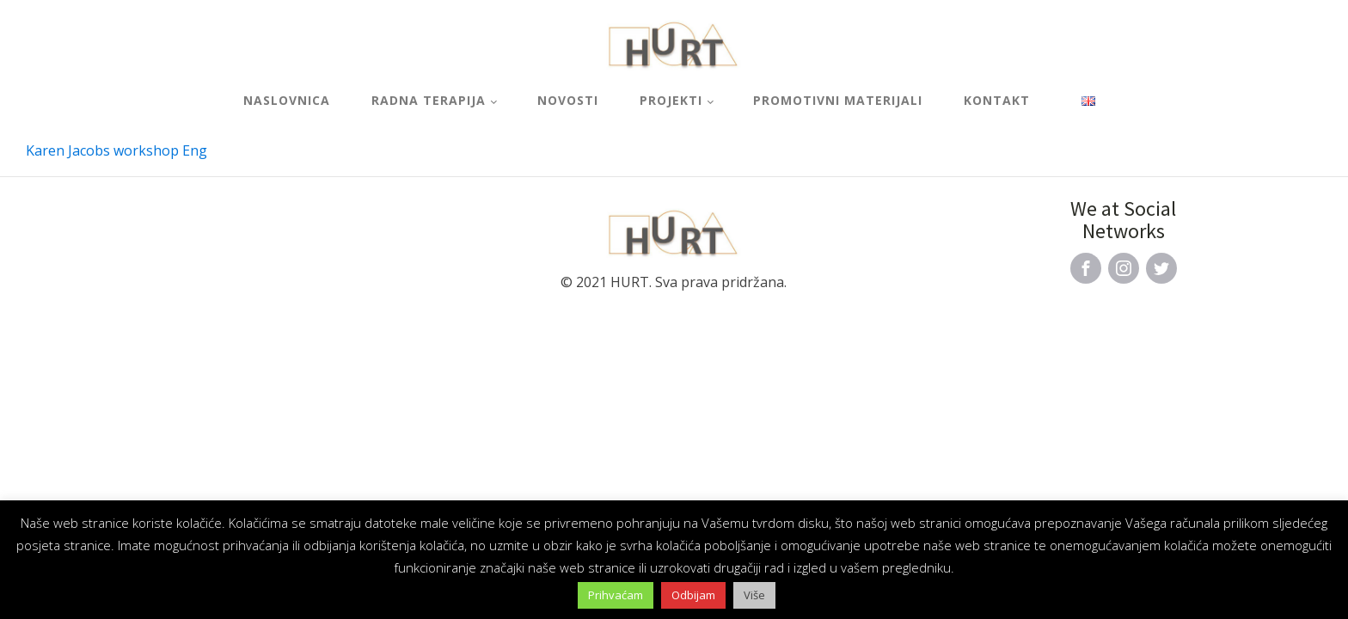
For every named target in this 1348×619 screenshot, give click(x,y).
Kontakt (997, 100)
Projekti (671, 100)
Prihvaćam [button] (615, 595)
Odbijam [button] (693, 595)
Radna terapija (428, 100)
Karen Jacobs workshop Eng (116, 150)
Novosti (567, 100)
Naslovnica (286, 100)
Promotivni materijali (837, 100)
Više (754, 595)
